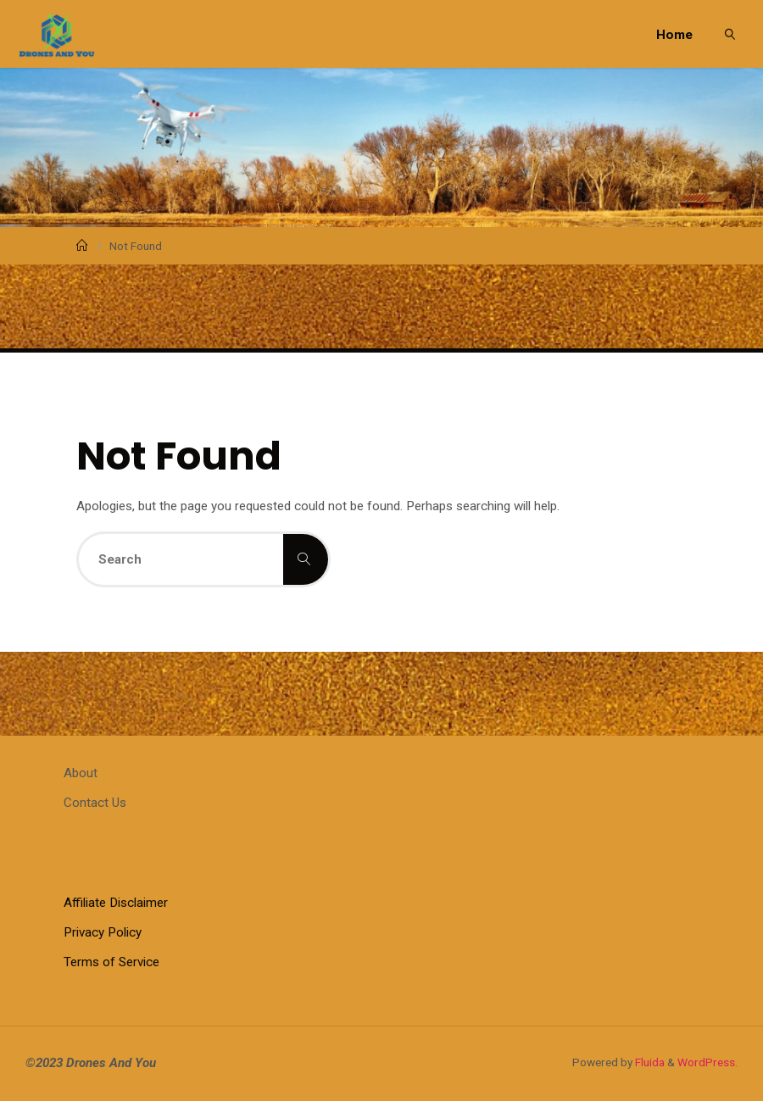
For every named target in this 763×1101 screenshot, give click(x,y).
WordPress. (707, 1062)
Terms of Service (111, 962)
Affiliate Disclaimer (116, 902)
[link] (731, 34)
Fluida (648, 1062)
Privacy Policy (103, 932)
